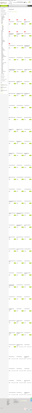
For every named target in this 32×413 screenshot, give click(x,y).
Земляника (2, 48)
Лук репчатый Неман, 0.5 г (27, 320)
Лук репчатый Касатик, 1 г (27, 308)
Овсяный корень (2, 55)
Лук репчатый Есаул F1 (26, 105)
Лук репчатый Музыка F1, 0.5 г (27, 129)
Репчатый (3, 24)
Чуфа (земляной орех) (3, 71)
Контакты (15, 0)
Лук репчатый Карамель (19, 356)
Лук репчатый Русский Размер (20, 45)
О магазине (12, 0)
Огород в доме (2, 73)
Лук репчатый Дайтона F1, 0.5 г (12, 45)
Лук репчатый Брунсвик (26, 368)
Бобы (1, 45)
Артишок (2, 42)
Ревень (2, 60)
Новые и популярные (14, 11)
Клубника (2, 51)
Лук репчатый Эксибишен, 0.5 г (27, 33)
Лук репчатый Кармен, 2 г (11, 21)
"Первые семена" (3, 17)
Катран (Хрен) (2, 49)
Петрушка (2, 37)
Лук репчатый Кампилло (19, 368)
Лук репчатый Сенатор (19, 308)
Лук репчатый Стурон (19, 380)
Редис (1, 34)
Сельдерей (2, 63)
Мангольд (2, 53)
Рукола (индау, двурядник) (3, 62)
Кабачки (2, 30)
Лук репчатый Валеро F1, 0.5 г (20, 57)
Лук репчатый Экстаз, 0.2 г (19, 117)
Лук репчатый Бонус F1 (26, 81)
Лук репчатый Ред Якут (19, 392)
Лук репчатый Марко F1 (11, 380)
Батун (2, 25)
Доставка (6, 0)
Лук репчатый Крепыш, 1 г (11, 356)
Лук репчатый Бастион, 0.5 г (27, 332)
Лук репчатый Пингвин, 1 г (27, 344)
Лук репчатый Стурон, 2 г (19, 21)
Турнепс (2, 67)
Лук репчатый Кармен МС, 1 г (12, 105)
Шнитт (2, 28)
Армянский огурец (3, 41)
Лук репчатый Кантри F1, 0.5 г (12, 57)
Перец (2, 21)
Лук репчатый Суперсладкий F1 (12, 392)
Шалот (2, 27)
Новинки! (2, 18)
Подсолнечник (2, 59)
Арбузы (2, 38)
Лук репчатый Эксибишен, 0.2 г (20, 105)
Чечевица (2, 70)
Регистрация (26, 2)
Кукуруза (2, 52)
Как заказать (1, 0)
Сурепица (2, 66)
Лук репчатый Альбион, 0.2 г (12, 368)
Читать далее (2, 85)
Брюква (2, 44)
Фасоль (2, 33)
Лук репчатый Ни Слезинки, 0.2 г (27, 57)
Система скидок (9, 0)
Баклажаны (2, 31)
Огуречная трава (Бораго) (3, 56)
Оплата (4, 0)
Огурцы (2, 20)
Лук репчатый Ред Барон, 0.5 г (20, 69)
